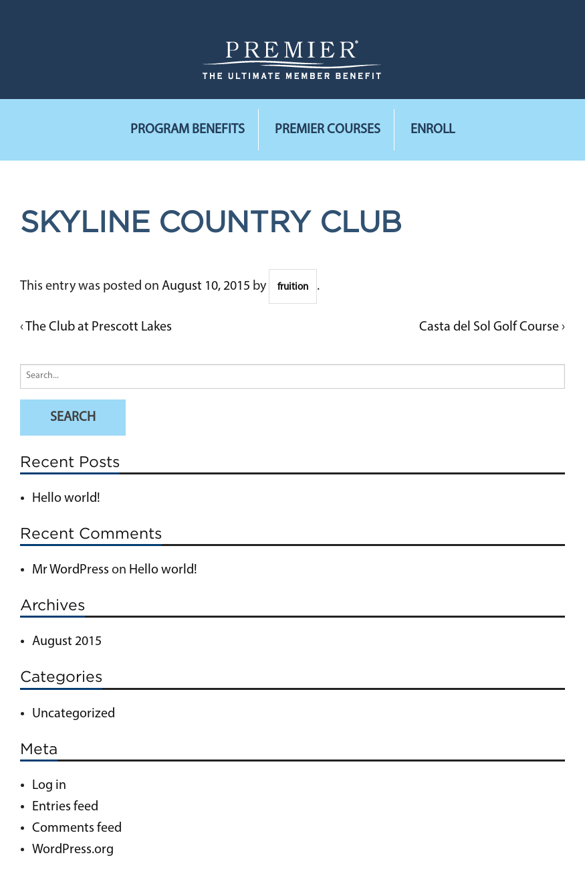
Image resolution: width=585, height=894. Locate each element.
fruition (292, 287)
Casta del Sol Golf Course (489, 327)
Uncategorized (73, 714)
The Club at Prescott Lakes (98, 327)
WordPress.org (73, 850)
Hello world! (66, 498)
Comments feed (77, 828)
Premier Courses (327, 130)
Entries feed (65, 807)
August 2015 (67, 641)
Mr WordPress (70, 570)
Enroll (433, 130)
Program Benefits (187, 130)
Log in (49, 785)
